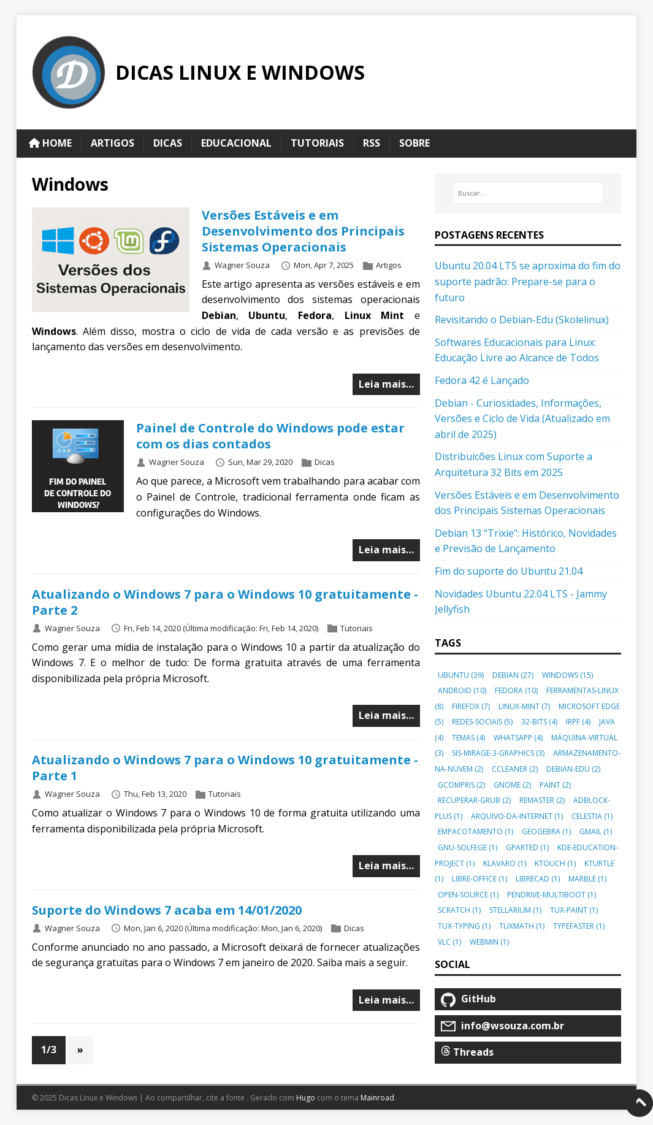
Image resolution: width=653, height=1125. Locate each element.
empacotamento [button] (475, 831)
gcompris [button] (461, 785)
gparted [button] (527, 847)
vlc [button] (449, 942)
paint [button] (555, 785)
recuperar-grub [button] (474, 800)
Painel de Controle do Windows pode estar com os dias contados (270, 436)
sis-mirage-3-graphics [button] (498, 753)
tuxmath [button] (521, 926)
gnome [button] (512, 785)
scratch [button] (459, 910)
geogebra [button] (546, 831)
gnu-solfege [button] (467, 847)
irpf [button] (578, 721)
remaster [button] (542, 800)
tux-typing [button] (464, 926)
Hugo (305, 1097)
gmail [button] (595, 831)
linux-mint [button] (524, 706)
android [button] (462, 690)
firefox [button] (471, 706)
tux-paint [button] (574, 910)
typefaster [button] (579, 926)
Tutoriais (356, 628)
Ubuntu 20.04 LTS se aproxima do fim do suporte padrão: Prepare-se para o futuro (528, 281)
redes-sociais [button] (482, 721)
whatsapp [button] (518, 737)
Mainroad (377, 1097)
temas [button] (468, 737)
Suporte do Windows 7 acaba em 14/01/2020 (167, 910)
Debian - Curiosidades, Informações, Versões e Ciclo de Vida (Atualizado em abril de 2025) (522, 418)
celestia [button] (592, 816)
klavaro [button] (504, 863)
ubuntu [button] (461, 675)
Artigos (389, 265)
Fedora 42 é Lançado (482, 380)
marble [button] (587, 879)
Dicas (325, 462)
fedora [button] (516, 690)
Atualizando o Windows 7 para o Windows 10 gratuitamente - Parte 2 (225, 602)
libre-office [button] (479, 879)
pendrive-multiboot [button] (551, 894)
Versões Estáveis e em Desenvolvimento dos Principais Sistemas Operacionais (303, 231)
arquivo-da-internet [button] (517, 816)
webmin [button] (489, 942)
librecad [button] (538, 879)
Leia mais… (386, 384)
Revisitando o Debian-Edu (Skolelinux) (522, 319)
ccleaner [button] (515, 769)
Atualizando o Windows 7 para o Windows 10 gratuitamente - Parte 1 (225, 767)
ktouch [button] (555, 863)
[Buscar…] (528, 193)
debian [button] (512, 675)
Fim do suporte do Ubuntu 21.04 (508, 571)
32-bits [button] (539, 721)
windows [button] (567, 675)
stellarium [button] (515, 910)
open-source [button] (468, 894)
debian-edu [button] (573, 769)
